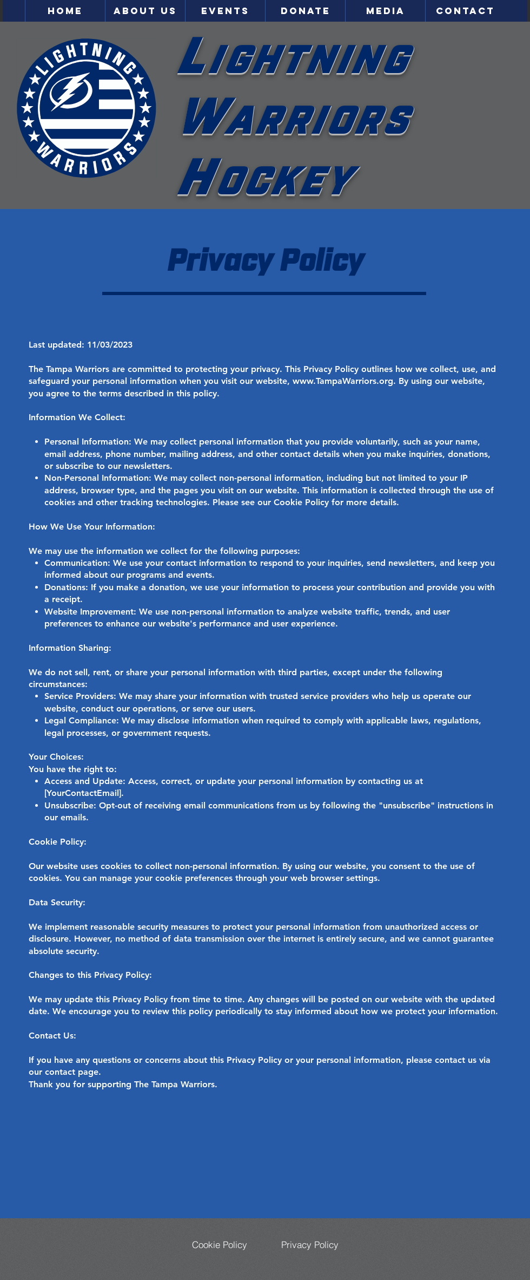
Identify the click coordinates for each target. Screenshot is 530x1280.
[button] (145, 11)
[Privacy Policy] (309, 1244)
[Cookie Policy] (219, 1244)
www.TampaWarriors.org (343, 381)
